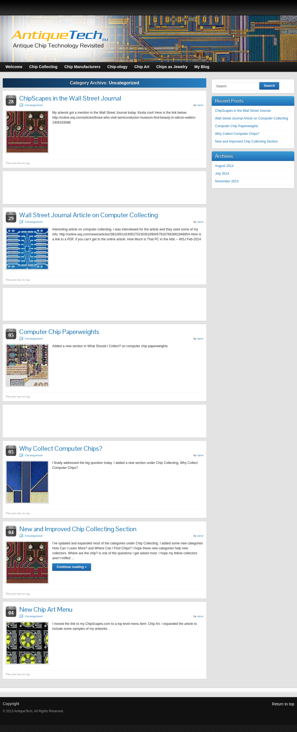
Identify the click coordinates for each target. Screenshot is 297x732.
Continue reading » (72, 567)
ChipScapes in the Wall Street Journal (70, 98)
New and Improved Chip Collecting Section (77, 529)
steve (200, 105)
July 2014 (222, 174)
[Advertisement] (104, 187)
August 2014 (224, 166)
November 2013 (226, 181)
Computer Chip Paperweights (59, 331)
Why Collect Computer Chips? (60, 448)
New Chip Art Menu (46, 609)
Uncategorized (33, 105)
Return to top (283, 704)
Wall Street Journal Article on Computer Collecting (88, 215)
